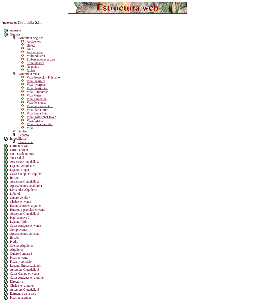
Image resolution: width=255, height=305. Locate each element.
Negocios (33, 66)
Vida (30, 127)
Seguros (15, 34)
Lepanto (23, 135)
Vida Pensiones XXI (40, 106)
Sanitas (22, 131)
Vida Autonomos (37, 91)
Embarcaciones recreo (41, 59)
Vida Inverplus (36, 84)
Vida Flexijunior (37, 88)
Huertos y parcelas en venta (27, 209)
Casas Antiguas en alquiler (27, 277)
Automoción (35, 52)
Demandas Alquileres (23, 189)
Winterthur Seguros (30, 38)
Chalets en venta (20, 201)
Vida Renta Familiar (40, 124)
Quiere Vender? (20, 197)
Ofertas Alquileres (21, 245)
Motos (31, 70)
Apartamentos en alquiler (26, 185)
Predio (14, 241)
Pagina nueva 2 (19, 217)
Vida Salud (17, 157)
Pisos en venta (19, 257)
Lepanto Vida (18, 221)
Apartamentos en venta (24, 233)
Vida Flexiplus (36, 81)
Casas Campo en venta (24, 273)
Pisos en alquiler (20, 297)
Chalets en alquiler (22, 285)
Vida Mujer (34, 95)
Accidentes (34, 41)
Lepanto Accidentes (22, 165)
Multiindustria (36, 56)
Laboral (15, 193)
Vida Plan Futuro (37, 109)
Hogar (31, 45)
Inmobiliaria (18, 138)
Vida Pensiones (36, 102)
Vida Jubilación (37, 99)
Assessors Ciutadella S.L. (22, 22)
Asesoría (15, 30)
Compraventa (18, 229)
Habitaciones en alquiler (25, 205)
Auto (30, 48)
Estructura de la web (23, 293)
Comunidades (35, 63)
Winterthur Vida (28, 74)
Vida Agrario (35, 120)
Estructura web (19, 145)
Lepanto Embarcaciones (25, 265)
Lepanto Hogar (19, 169)
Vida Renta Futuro (38, 113)
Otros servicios (19, 149)
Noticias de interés (22, 153)
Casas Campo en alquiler (26, 173)
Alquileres (16, 249)
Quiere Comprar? (21, 253)
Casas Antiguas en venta (25, 225)
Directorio (16, 281)
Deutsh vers (25, 142)
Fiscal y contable (20, 261)
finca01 (15, 177)
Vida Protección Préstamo (43, 77)
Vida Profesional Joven (41, 117)
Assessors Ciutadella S (24, 161)
